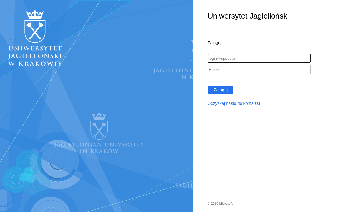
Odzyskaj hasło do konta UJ (234, 103)
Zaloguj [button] (221, 89)
